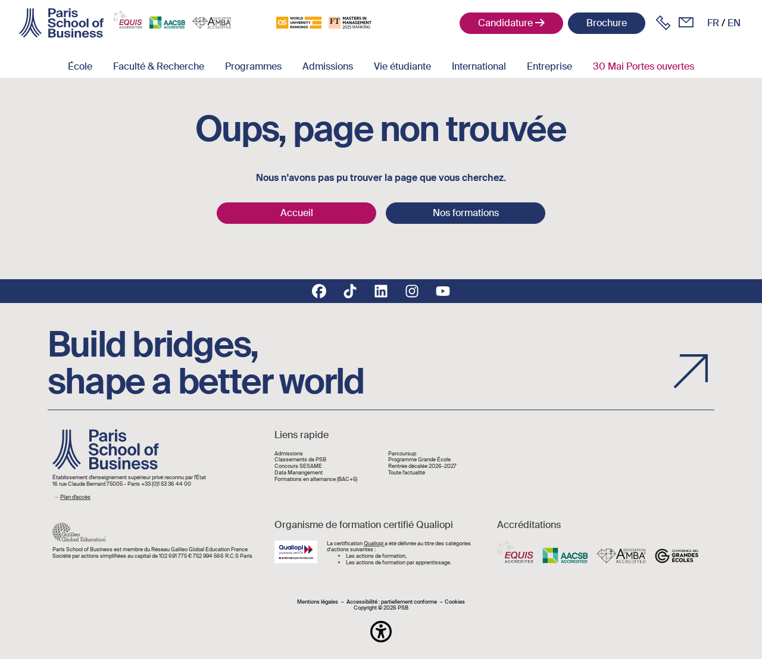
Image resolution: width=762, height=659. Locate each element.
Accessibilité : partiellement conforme (391, 602)
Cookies (455, 602)
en (734, 23)
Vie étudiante (402, 66)
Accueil (296, 213)
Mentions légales (317, 602)
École (80, 66)
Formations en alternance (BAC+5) (315, 479)
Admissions (327, 66)
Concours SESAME (298, 466)
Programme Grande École (419, 460)
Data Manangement (298, 473)
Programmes (253, 66)
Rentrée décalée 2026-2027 (422, 466)
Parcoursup (402, 454)
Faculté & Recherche (158, 66)
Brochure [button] (606, 23)
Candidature (505, 23)
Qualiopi (374, 543)
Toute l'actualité (406, 473)
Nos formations (466, 213)
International (479, 66)
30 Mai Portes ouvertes (643, 66)
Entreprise (549, 66)
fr (713, 23)
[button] (381, 631)
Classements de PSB (300, 460)
